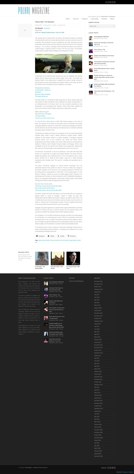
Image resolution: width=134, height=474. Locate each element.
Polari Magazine (92, 16)
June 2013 (97, 329)
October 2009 (97, 435)
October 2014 (97, 286)
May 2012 (96, 363)
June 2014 (97, 297)
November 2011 (98, 379)
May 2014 (96, 299)
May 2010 (96, 416)
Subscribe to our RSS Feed (112, 2)
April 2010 (96, 419)
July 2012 (96, 358)
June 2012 (97, 360)
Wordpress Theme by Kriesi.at (40, 467)
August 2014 (97, 292)
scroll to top (103, 467)
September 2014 (98, 289)
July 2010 (96, 413)
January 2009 (97, 453)
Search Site (115, 2)
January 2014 (97, 310)
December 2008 (98, 456)
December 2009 (98, 429)
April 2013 (96, 334)
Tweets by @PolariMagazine (76, 281)
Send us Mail (106, 2)
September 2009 (98, 437)
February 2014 (98, 308)
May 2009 (96, 445)
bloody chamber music (56, 240)
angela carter (41, 240)
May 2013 (96, 331)
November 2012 (98, 347)
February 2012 (98, 371)
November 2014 (98, 284)
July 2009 (96, 443)
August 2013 (97, 323)
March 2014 (97, 305)
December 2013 (98, 313)
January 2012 (97, 374)
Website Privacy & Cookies (124, 472)
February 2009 (98, 451)
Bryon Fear (62, 25)
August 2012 (97, 355)
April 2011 (96, 390)
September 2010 (98, 408)
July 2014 (96, 294)
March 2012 (97, 368)
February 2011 (98, 395)
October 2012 (97, 350)
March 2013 (97, 337)
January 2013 (97, 342)
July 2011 (96, 387)
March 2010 (97, 421)
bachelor (48, 240)
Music (98, 16)
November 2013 (98, 315)
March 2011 (97, 392)
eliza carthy (66, 240)
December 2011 (98, 376)
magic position (73, 240)
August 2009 (97, 440)
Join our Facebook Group (110, 2)
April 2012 (96, 366)
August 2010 (97, 411)
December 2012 (98, 345)
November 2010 (98, 403)
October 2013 (97, 318)
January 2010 (97, 427)
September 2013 (98, 321)
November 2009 (98, 432)
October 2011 (97, 382)
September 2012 (98, 352)
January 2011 (97, 398)
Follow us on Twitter (108, 2)
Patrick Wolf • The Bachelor (44, 22)
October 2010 (97, 405)
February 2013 (98, 339)
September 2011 (98, 384)
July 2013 (96, 326)
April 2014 (96, 302)
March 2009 (97, 448)
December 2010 (98, 400)
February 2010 (98, 424)
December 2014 (98, 281)
